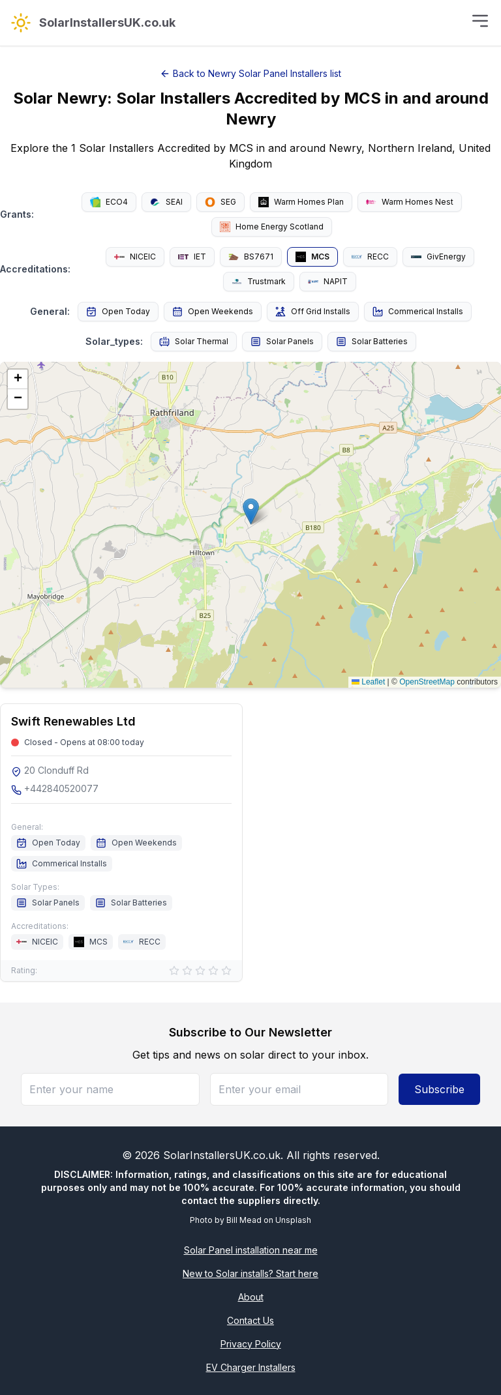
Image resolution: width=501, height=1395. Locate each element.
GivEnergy (438, 256)
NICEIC (135, 256)
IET (192, 256)
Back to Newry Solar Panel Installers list (250, 73)
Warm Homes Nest (409, 202)
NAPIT (328, 281)
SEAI (166, 202)
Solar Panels (282, 341)
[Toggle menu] (480, 20)
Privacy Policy (250, 1343)
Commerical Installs (417, 311)
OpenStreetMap (427, 681)
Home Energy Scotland (272, 227)
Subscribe (439, 1089)
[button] (251, 511)
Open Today (118, 311)
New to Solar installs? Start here (250, 1273)
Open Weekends (212, 311)
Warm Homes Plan (301, 202)
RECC (370, 256)
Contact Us (250, 1320)
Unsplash (293, 1220)
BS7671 (250, 256)
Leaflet (368, 681)
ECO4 (109, 202)
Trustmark (259, 281)
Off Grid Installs (312, 311)
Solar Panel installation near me (251, 1250)
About (251, 1296)
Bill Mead (244, 1220)
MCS (312, 257)
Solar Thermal (193, 341)
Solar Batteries (372, 341)
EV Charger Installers (251, 1367)
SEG (220, 202)
